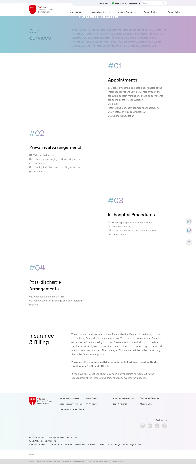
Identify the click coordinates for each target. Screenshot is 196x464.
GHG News (91, 404)
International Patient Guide (72, 409)
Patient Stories (150, 12)
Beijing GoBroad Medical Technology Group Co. (44, 461)
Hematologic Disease (69, 398)
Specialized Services (149, 398)
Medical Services (99, 12)
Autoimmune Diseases (123, 398)
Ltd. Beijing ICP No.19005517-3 (73, 461)
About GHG (75, 12)
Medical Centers (125, 12)
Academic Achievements (71, 404)
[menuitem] (75, 12)
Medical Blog (146, 404)
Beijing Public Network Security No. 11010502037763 (105, 461)
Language (134, 3)
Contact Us (103, 3)
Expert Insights (120, 404)
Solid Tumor (91, 398)
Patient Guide (174, 12)
